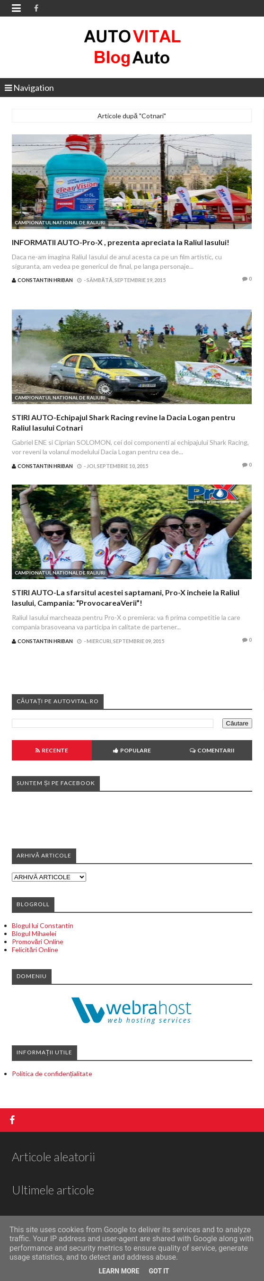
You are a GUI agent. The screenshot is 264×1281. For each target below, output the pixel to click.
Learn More (118, 1271)
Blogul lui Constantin (42, 925)
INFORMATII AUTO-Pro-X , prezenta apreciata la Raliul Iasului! (120, 242)
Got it (159, 1271)
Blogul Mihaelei (34, 933)
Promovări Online (37, 941)
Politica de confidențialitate (52, 1073)
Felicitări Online (35, 949)
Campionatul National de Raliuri (60, 222)
